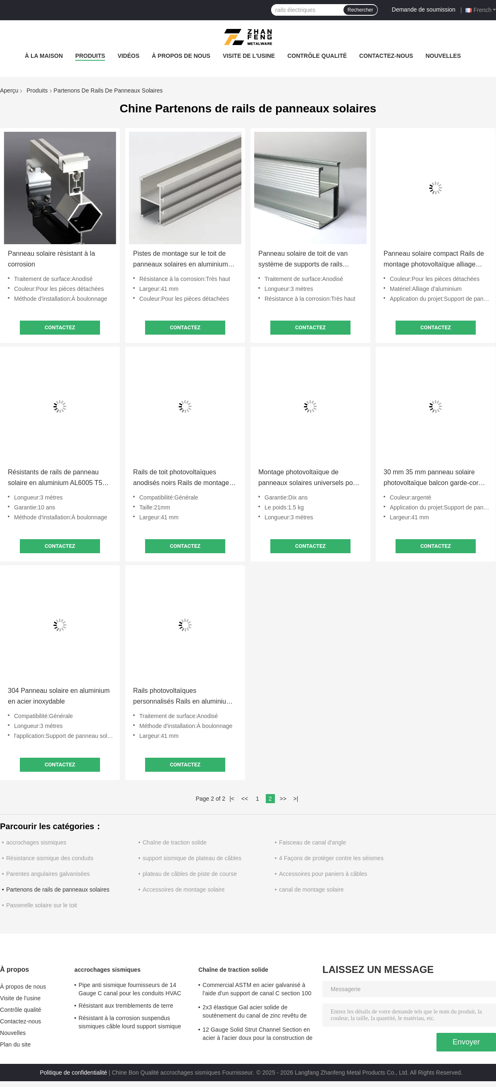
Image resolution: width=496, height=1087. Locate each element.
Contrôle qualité (317, 55)
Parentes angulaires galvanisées (48, 874)
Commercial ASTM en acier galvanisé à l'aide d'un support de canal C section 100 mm (257, 990)
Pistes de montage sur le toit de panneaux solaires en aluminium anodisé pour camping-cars (180, 260)
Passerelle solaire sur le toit (41, 905)
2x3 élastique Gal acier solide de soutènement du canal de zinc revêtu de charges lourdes (255, 1012)
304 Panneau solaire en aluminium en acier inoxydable (59, 696)
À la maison (44, 55)
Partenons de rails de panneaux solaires (58, 889)
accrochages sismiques (36, 842)
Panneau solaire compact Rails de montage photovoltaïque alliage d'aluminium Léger (434, 260)
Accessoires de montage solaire (183, 889)
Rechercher (360, 10)
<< (244, 798)
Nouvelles (443, 55)
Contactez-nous (386, 55)
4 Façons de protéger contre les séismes (331, 858)
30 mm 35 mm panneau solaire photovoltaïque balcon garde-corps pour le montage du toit (434, 478)
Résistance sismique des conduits (49, 858)
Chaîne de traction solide (175, 842)
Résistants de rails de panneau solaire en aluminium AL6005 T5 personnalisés (55, 478)
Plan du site (15, 1044)
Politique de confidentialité (73, 1072)
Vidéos (128, 55)
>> (282, 798)
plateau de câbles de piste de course (190, 874)
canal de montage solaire (311, 889)
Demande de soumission (423, 9)
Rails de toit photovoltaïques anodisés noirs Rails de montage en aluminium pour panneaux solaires (181, 478)
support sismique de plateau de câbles (192, 858)
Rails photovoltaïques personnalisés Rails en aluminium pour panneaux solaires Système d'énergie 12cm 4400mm (182, 697)
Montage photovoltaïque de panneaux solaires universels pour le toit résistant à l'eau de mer (308, 478)
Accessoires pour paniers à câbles (323, 874)
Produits (90, 55)
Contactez (60, 327)
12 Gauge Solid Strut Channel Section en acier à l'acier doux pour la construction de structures (257, 1035)
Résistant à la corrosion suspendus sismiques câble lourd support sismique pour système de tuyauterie (130, 1023)
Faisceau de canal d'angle (312, 842)
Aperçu (9, 90)
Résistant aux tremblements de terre (126, 1005)
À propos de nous (181, 55)
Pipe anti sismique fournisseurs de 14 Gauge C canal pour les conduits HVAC (130, 989)
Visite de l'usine (249, 55)
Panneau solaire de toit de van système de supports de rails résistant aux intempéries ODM (303, 260)
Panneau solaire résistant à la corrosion (51, 259)
